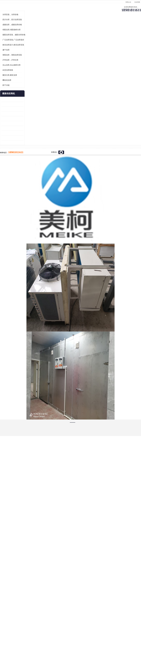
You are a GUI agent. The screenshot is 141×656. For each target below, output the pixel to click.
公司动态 (90, 23)
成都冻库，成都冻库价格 (12, 54)
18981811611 (94, 75)
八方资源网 (20, 642)
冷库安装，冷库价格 (10, 43)
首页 (10, 29)
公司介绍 (70, 23)
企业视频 (50, 23)
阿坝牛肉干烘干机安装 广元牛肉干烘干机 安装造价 (12, 138)
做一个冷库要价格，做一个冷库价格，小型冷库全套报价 (105, 613)
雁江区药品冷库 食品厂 (9, 143)
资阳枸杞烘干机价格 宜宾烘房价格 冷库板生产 (12, 152)
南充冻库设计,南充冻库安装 (13, 74)
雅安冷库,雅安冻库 (9, 104)
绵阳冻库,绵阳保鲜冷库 (11, 59)
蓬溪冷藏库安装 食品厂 (9, 157)
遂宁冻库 (6, 79)
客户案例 (110, 23)
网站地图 (43, 642)
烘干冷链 (6, 114)
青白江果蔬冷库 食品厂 (9, 128)
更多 (21, 122)
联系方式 (130, 23)
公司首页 (10, 23)
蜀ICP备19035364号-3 (29, 636)
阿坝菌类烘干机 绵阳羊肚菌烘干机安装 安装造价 (12, 167)
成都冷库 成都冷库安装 (13, 613)
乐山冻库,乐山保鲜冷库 (11, 94)
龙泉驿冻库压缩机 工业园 (10, 133)
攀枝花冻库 (6, 109)
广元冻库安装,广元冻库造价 (32, 29)
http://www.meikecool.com (39, 551)
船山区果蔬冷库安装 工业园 (11, 147)
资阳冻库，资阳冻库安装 (12, 84)
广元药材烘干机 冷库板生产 (11, 172)
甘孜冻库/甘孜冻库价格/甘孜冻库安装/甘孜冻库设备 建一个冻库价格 (81, 613)
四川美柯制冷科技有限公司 (16, 639)
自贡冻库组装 (7, 99)
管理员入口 (35, 642)
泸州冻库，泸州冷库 (10, 89)
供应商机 (30, 23)
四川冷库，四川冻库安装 (12, 49)
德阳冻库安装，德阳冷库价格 (13, 64)
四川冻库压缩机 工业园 (9, 162)
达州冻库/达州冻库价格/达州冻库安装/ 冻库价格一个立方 (49, 613)
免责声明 (27, 642)
